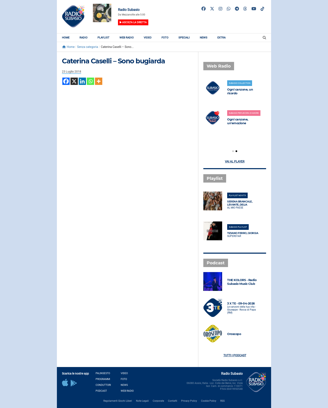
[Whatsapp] (90, 81)
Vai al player (235, 161)
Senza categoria (87, 47)
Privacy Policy (189, 400)
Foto (164, 37)
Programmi (103, 379)
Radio (83, 37)
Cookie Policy (208, 400)
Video (147, 37)
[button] (233, 151)
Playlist (103, 37)
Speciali (184, 37)
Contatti (172, 400)
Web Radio (126, 37)
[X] (74, 81)
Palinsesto (103, 373)
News (203, 37)
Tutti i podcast (234, 355)
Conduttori (103, 385)
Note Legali (142, 400)
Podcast (101, 391)
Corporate (158, 400)
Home (65, 37)
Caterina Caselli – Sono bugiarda (113, 61)
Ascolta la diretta (133, 22)
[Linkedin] (82, 81)
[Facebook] (66, 81)
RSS (222, 400)
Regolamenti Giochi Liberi (117, 400)
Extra (221, 37)
